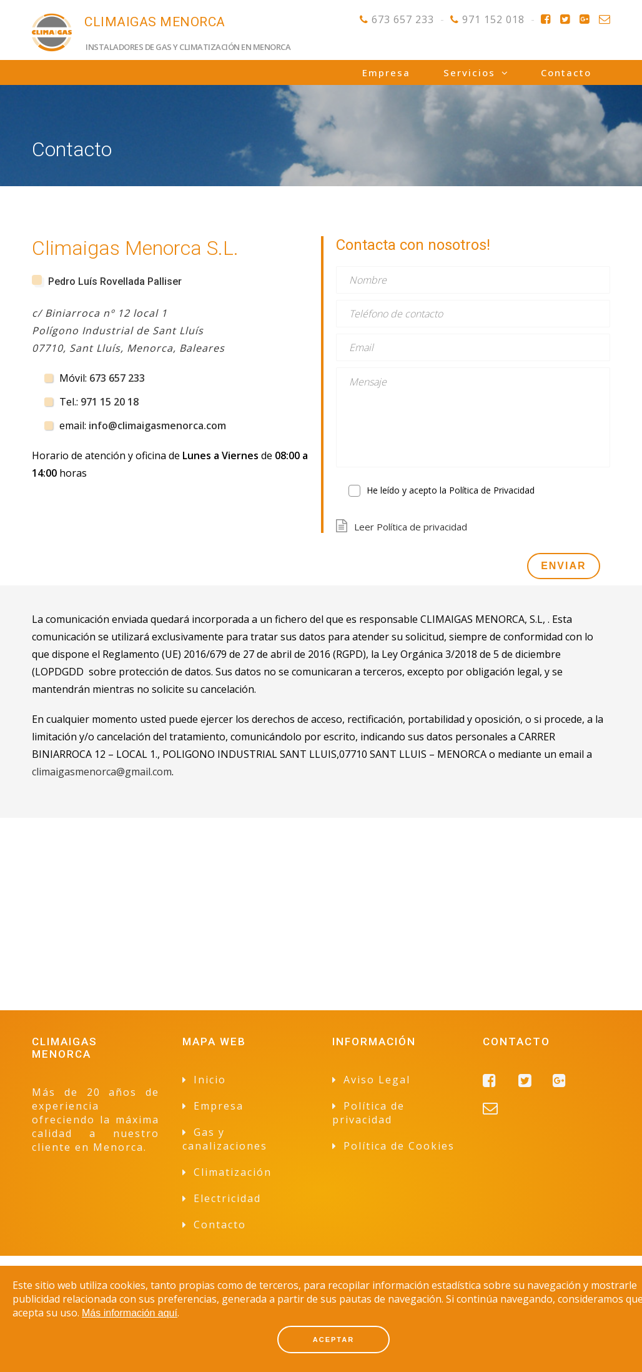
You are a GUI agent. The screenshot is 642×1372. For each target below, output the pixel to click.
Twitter (565, 19)
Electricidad (227, 1198)
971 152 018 (493, 19)
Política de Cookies (399, 1146)
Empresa (386, 72)
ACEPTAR (333, 1339)
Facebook (545, 19)
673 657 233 (403, 19)
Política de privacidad (368, 1112)
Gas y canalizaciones (224, 1139)
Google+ (584, 19)
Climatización (233, 1172)
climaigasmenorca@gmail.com (102, 771)
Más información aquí (129, 1313)
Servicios (469, 72)
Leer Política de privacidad (410, 526)
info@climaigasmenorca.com (157, 425)
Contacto (604, 19)
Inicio (210, 1079)
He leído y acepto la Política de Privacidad (451, 490)
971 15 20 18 (110, 402)
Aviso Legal (376, 1079)
